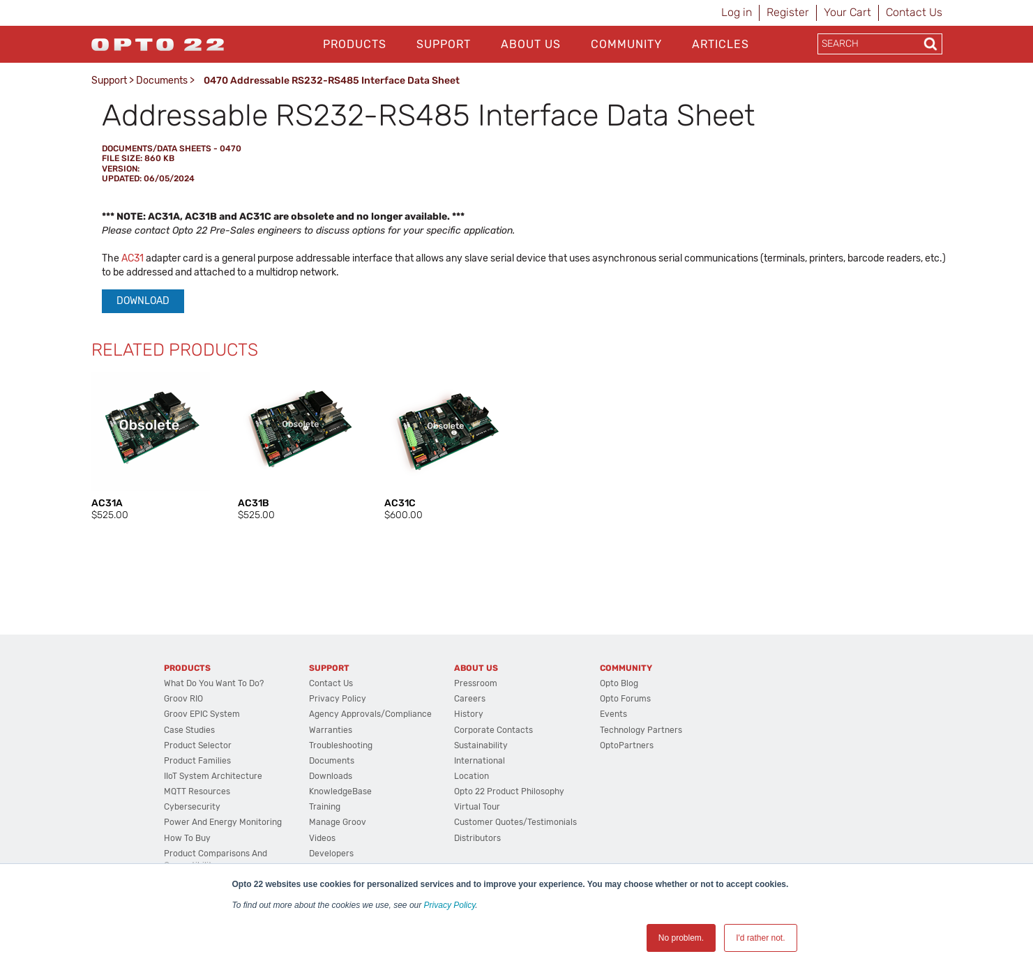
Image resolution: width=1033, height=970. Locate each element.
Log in (736, 12)
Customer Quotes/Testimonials (515, 822)
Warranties (330, 730)
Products (354, 44)
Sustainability (481, 745)
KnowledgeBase (340, 791)
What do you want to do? (214, 683)
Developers (331, 853)
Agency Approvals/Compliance (370, 714)
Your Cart (847, 12)
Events (613, 714)
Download (142, 301)
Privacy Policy (450, 905)
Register (788, 12)
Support (443, 44)
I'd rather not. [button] (760, 938)
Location (471, 776)
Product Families (197, 761)
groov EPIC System (202, 714)
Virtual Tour (477, 807)
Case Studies (189, 730)
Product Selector (198, 745)
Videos (322, 838)
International (479, 761)
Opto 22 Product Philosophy (509, 791)
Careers (469, 699)
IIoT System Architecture (213, 776)
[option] (150, 447)
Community (626, 44)
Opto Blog (619, 683)
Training (324, 807)
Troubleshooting (340, 745)
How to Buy (187, 838)
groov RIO (183, 699)
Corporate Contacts (493, 730)
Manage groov (337, 822)
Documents (162, 80)
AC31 (132, 258)
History (468, 714)
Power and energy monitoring (223, 822)
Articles (720, 44)
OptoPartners (627, 745)
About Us (531, 44)
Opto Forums (625, 699)
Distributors (477, 838)
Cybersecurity (192, 807)
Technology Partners (641, 730)
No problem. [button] (681, 938)
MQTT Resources (197, 791)
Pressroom (475, 683)
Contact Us (914, 12)
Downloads (330, 776)
